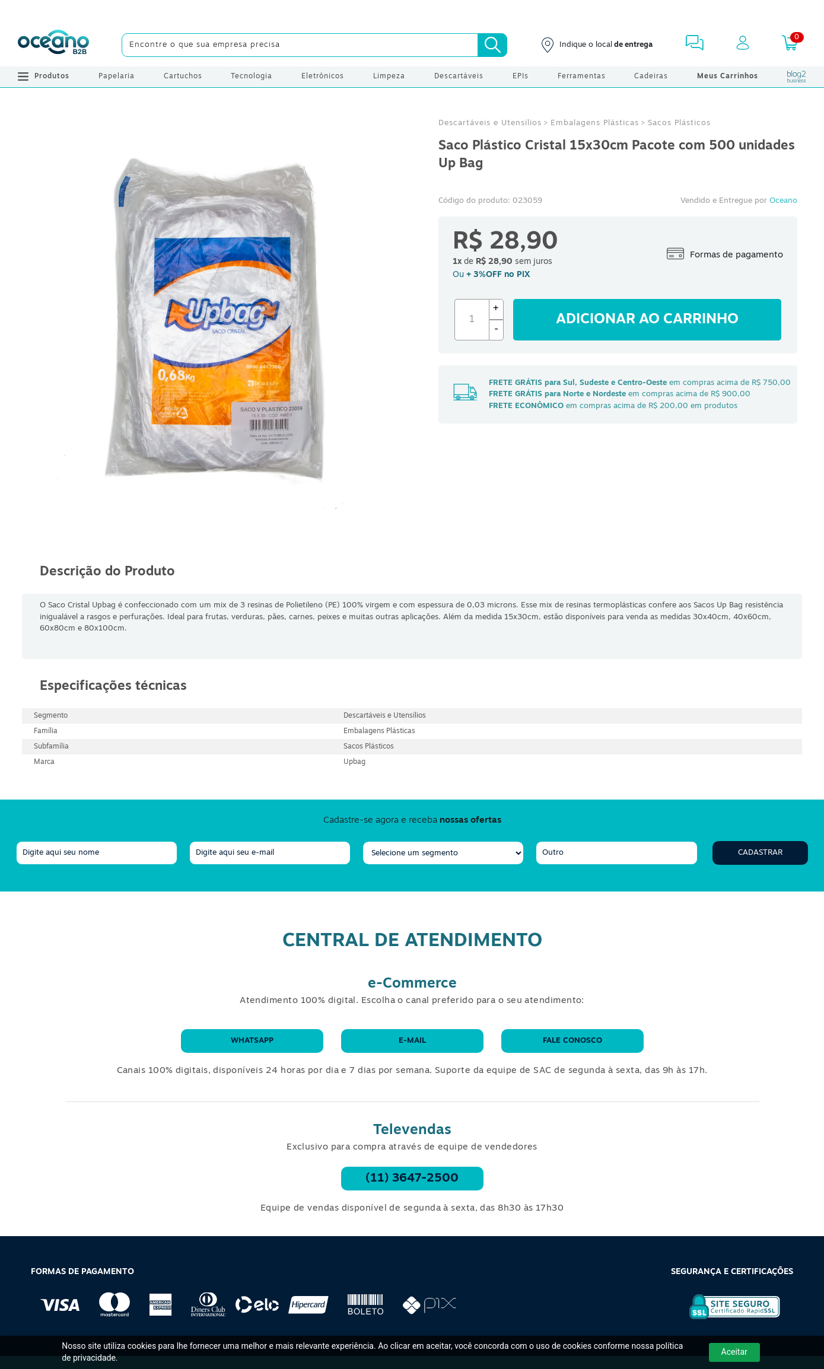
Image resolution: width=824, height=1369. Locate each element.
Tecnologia (251, 76)
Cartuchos (183, 76)
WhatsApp (252, 1041)
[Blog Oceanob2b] (796, 76)
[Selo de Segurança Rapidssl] (726, 1319)
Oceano (783, 201)
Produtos (43, 76)
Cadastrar (760, 853)
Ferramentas (582, 76)
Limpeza (389, 76)
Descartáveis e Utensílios (490, 123)
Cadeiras (651, 76)
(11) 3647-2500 (412, 1179)
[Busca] (492, 45)
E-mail (412, 1041)
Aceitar (734, 1352)
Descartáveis (458, 76)
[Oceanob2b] (53, 45)
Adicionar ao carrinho (647, 320)
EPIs (521, 76)
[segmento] (443, 853)
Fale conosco (572, 1041)
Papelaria (116, 76)
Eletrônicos (322, 76)
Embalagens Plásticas (595, 123)
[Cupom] (412, 12)
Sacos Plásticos (679, 123)
